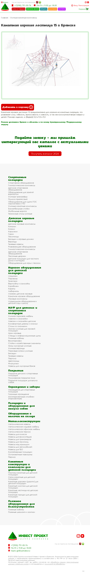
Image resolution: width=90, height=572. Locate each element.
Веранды (12, 242)
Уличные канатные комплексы (23, 18)
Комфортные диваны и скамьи (23, 324)
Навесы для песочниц (18, 442)
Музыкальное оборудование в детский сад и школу (22, 302)
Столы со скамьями (17, 326)
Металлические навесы (19, 424)
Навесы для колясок (17, 434)
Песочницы (13, 236)
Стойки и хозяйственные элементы (24, 343)
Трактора (12, 281)
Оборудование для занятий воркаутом (21, 193)
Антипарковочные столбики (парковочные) (21, 397)
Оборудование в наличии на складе (21, 415)
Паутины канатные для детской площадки (22, 474)
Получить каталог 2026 (45, 153)
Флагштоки (13, 363)
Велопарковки (15, 341)
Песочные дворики (17, 256)
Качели (11, 229)
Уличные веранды (16, 348)
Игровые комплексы (17, 299)
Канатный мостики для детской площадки (22, 487)
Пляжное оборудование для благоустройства (21, 504)
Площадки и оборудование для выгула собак (21, 406)
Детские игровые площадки (21, 219)
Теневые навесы (15, 244)
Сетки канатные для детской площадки (21, 478)
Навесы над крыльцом (18, 444)
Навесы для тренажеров (19, 439)
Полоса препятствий (17, 199)
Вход (76, 5)
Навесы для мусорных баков (21, 366)
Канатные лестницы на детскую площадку (23, 491)
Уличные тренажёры (17, 197)
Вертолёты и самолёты (19, 284)
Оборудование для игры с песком (24, 263)
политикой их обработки (55, 564)
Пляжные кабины (16, 338)
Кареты (11, 289)
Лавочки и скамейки (18, 319)
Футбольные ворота (17, 211)
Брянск (5, 2)
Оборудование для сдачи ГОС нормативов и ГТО (22, 203)
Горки (11, 234)
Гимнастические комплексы (21, 185)
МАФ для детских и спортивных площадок (22, 310)
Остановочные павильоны (20, 454)
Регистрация (83, 5)
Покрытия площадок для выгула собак (22, 381)
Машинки (12, 276)
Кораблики (13, 286)
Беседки (12, 353)
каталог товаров (18, 9)
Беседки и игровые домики (21, 239)
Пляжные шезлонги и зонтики (21, 512)
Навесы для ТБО (15, 449)
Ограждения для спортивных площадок (21, 391)
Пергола (12, 358)
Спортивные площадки (17, 178)
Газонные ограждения (18, 394)
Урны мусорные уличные (20, 346)
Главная (4, 18)
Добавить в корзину (17, 107)
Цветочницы (13, 361)
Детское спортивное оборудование (18, 189)
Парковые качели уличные (20, 351)
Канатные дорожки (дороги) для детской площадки (23, 482)
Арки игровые (14, 333)
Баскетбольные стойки (19, 209)
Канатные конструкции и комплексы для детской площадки (22, 465)
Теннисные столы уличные (20, 214)
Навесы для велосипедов (20, 437)
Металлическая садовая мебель (23, 427)
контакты (61, 9)
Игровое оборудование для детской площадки (24, 270)
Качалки (12, 226)
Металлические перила (19, 432)
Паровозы (12, 278)
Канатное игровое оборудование (24, 296)
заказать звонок (33, 9)
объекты (43, 9)
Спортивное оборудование (21, 183)
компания (53, 9)
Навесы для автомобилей (20, 447)
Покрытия (15, 370)
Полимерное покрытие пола (21, 378)
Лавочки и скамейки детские (22, 321)
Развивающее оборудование (22, 247)
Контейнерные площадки (20, 452)
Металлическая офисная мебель (24, 429)
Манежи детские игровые (20, 294)
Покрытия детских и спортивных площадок (23, 374)
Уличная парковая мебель (20, 316)
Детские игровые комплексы (21, 224)
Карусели (12, 231)
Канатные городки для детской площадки (22, 495)
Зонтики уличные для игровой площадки (21, 330)
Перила (11, 457)
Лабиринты (13, 291)
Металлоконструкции (24, 421)
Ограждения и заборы (24, 386)
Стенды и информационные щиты (24, 336)
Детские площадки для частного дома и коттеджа (23, 259)
